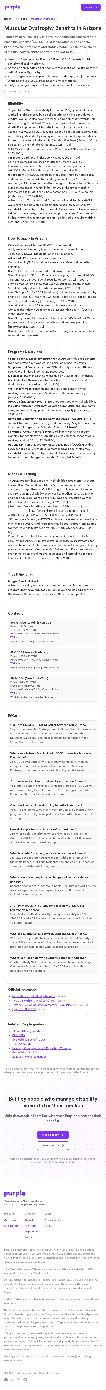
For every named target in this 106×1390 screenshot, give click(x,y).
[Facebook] (6, 1379)
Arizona (22, 19)
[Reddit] (25, 1379)
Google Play (11, 1226)
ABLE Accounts (21, 1044)
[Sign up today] (91, 7)
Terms (48, 1226)
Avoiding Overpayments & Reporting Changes (41, 1048)
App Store (10, 1220)
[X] (19, 1379)
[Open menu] (76, 7)
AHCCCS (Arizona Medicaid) (30, 1000)
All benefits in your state (28, 1031)
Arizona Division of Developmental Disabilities (42, 1005)
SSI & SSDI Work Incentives (29, 1056)
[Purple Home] (12, 7)
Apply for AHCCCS (24, 1009)
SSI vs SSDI (18, 1035)
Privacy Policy (52, 1220)
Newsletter (30, 1226)
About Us (29, 1220)
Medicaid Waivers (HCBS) (28, 1039)
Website (15, 637)
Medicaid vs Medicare (26, 1052)
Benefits (9, 19)
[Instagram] (12, 1379)
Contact (29, 1237)
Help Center (31, 1231)
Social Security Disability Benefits (33, 996)
